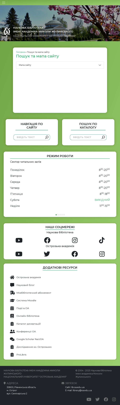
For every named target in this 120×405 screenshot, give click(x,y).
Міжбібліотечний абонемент (30, 293)
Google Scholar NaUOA (27, 339)
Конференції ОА (23, 331)
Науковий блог (22, 285)
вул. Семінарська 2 (17, 393)
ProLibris (18, 355)
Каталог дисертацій (25, 324)
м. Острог (12, 390)
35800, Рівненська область (21, 387)
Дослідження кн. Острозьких (31, 347)
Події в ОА (19, 308)
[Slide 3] (60, 214)
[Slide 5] (64, 214)
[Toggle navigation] (3, 2)
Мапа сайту (25, 65)
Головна (20, 52)
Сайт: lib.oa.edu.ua (74, 387)
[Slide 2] (58, 214)
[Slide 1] (56, 214)
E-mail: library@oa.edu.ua (78, 390)
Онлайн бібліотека (24, 316)
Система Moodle (23, 300)
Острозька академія (25, 277)
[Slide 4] (62, 214)
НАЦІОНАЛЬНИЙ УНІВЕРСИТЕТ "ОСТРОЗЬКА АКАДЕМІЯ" (44, 36)
